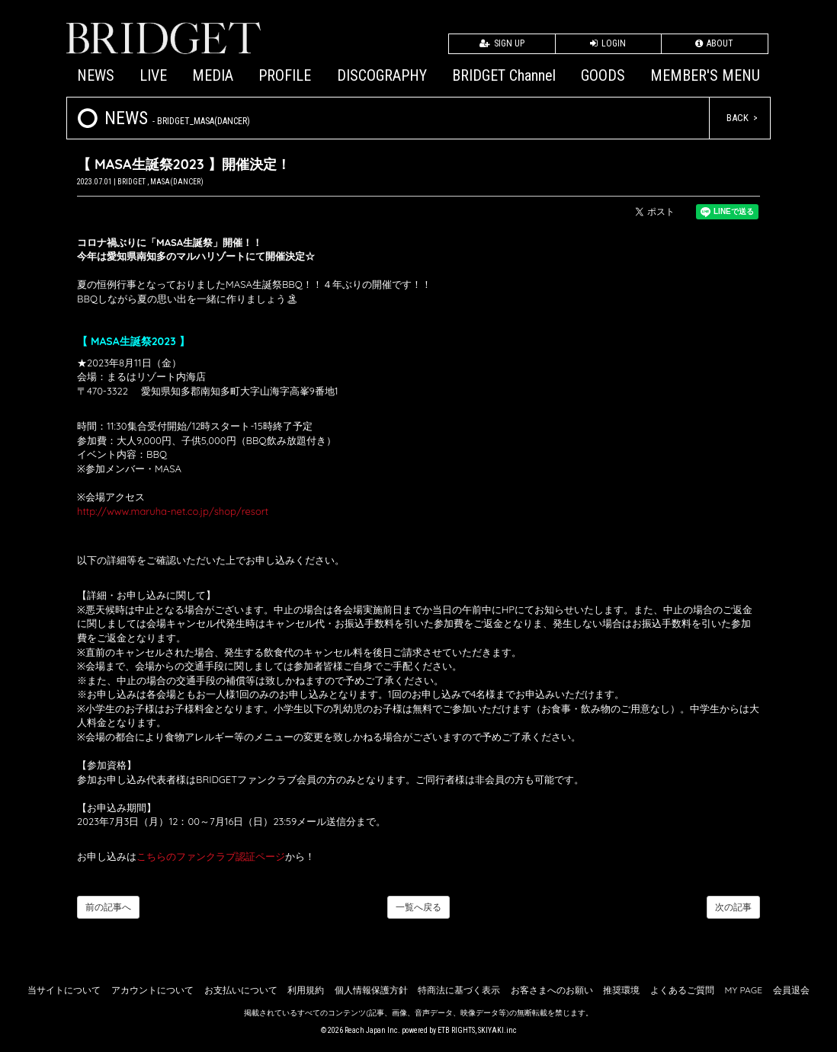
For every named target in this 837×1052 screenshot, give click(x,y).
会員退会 (791, 990)
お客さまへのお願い (552, 990)
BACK (737, 117)
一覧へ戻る (418, 907)
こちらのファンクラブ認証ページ (210, 856)
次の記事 (733, 907)
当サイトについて (64, 990)
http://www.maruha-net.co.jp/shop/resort (172, 511)
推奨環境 (621, 990)
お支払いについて (240, 990)
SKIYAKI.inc (497, 1030)
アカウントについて (152, 990)
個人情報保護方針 (371, 990)
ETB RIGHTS (456, 1030)
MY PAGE (743, 990)
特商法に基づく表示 (459, 990)
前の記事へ (108, 907)
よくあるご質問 (682, 990)
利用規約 (305, 990)
